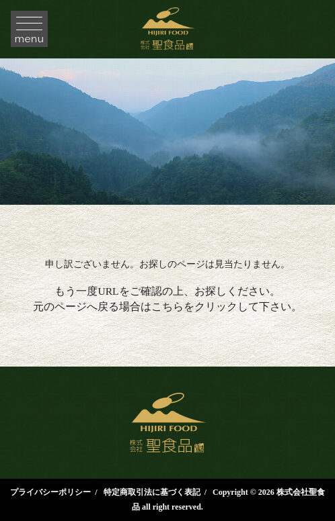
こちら (167, 306)
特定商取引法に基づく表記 (152, 492)
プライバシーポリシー (50, 492)
